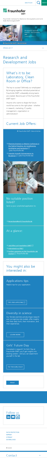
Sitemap (9, 437)
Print (12, 383)
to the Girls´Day (15, 367)
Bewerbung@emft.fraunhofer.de (20, 221)
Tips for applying (15, 302)
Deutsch (28, 3)
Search (38, 2)
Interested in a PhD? (15, 248)
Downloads (11, 439)
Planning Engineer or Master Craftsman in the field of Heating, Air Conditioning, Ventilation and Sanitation (23, 146)
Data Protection (12, 432)
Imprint (9, 435)
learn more (15, 335)
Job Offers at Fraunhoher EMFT (19, 245)
